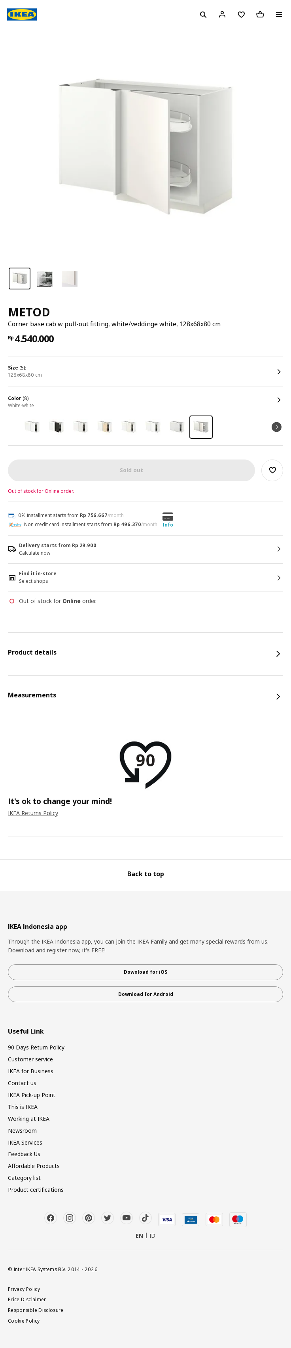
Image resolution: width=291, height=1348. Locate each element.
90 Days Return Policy (36, 1047)
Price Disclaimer (27, 1299)
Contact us (22, 1083)
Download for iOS (145, 972)
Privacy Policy (24, 1289)
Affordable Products (34, 1166)
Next (277, 427)
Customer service (30, 1059)
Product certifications (36, 1189)
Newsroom (22, 1130)
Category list (24, 1177)
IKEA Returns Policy (33, 813)
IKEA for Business (30, 1071)
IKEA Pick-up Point (31, 1095)
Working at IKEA (28, 1118)
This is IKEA (23, 1107)
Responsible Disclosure (36, 1310)
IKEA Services (25, 1142)
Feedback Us (24, 1154)
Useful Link (26, 1031)
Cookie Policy (24, 1320)
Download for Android (145, 994)
